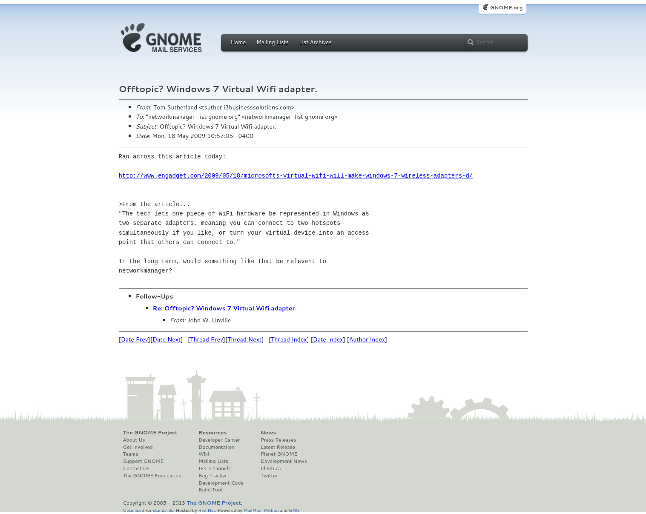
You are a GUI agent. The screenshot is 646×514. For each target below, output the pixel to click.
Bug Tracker (212, 475)
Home (238, 42)
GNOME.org (506, 7)
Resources (212, 432)
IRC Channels (214, 468)
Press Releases (278, 439)
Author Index (367, 339)
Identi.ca (271, 468)
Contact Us (136, 468)
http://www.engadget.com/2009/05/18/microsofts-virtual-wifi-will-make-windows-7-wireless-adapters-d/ (296, 176)
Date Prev (134, 339)
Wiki (203, 454)
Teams (130, 454)
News (268, 432)
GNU (294, 510)
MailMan (252, 510)
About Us (134, 439)
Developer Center (219, 439)
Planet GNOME (279, 454)
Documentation (216, 447)
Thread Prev (206, 339)
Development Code (221, 483)
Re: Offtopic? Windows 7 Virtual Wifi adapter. (225, 308)
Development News (284, 461)
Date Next (166, 339)
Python (271, 510)
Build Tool (210, 489)
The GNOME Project (150, 432)
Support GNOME (143, 461)
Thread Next (244, 339)
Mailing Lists (272, 42)
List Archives (315, 42)
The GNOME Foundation (152, 475)
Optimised (133, 510)
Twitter (269, 475)
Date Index (328, 339)
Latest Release (278, 447)
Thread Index (289, 339)
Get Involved (138, 447)
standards (163, 510)
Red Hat (206, 510)
